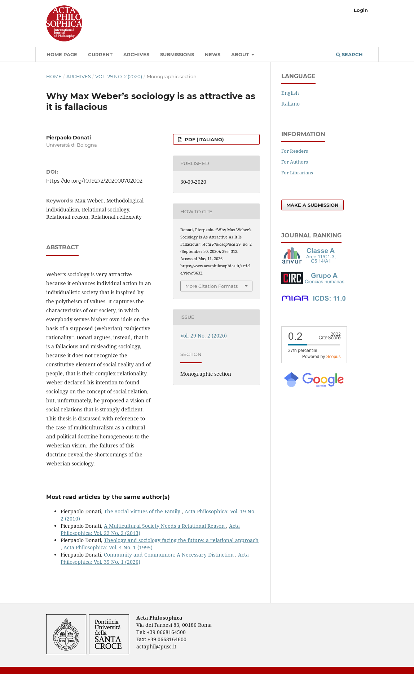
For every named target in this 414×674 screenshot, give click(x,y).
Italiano (290, 103)
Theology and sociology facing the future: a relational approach (181, 540)
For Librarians (297, 172)
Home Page (62, 54)
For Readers (294, 151)
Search (349, 54)
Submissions (177, 54)
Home (54, 76)
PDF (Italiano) (203, 139)
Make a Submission (312, 205)
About (240, 54)
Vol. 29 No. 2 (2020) (118, 76)
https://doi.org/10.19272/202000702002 (94, 181)
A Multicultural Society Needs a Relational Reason (165, 525)
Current (100, 54)
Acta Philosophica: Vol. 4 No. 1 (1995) (108, 547)
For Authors (294, 162)
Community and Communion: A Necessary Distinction (169, 554)
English (290, 92)
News (212, 54)
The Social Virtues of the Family (143, 511)
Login (361, 10)
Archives (136, 54)
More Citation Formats (211, 286)
